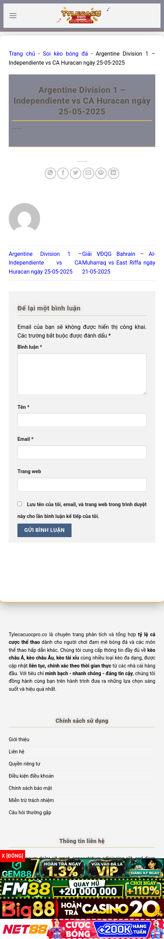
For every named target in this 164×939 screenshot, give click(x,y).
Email (25, 439)
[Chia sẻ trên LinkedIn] (113, 173)
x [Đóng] (12, 856)
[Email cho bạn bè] (88, 173)
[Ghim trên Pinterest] (101, 173)
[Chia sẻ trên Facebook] (63, 173)
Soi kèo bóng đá (65, 53)
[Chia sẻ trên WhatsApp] (50, 173)
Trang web (29, 472)
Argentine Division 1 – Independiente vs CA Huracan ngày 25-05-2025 (45, 263)
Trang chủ (22, 53)
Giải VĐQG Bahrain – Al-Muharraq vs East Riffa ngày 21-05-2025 (119, 263)
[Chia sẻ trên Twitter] (75, 173)
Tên (23, 407)
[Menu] (13, 15)
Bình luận (29, 347)
